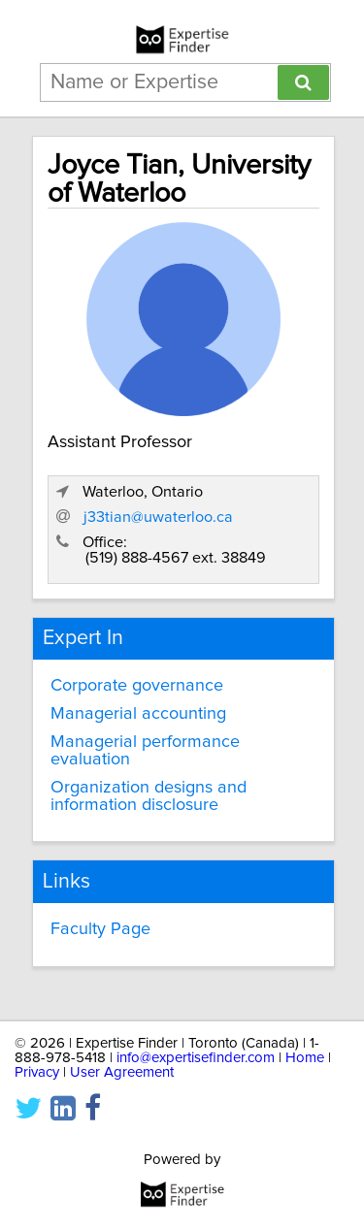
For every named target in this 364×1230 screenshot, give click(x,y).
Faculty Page (100, 929)
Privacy (37, 1072)
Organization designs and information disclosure (148, 796)
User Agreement (122, 1072)
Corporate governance (136, 686)
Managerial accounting (138, 714)
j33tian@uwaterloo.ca (158, 517)
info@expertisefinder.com (195, 1058)
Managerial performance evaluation (145, 750)
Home (304, 1058)
